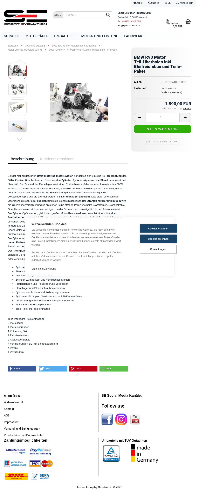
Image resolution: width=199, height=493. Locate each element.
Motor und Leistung (99, 36)
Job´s (138, 3)
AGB (7, 416)
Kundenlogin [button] (184, 3)
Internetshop (85, 488)
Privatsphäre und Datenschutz (23, 436)
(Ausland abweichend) (171, 93)
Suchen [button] (153, 3)
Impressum (11, 423)
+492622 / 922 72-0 (131, 21)
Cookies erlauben (148, 228)
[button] (168, 3)
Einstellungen (148, 249)
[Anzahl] (163, 118)
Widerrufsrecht (13, 403)
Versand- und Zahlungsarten (22, 429)
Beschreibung (22, 160)
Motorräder (36, 36)
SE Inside (12, 36)
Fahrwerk (133, 36)
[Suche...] (58, 14)
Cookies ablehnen (148, 238)
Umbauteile (64, 36)
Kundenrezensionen (57, 160)
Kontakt (9, 410)
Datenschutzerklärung (43, 268)
